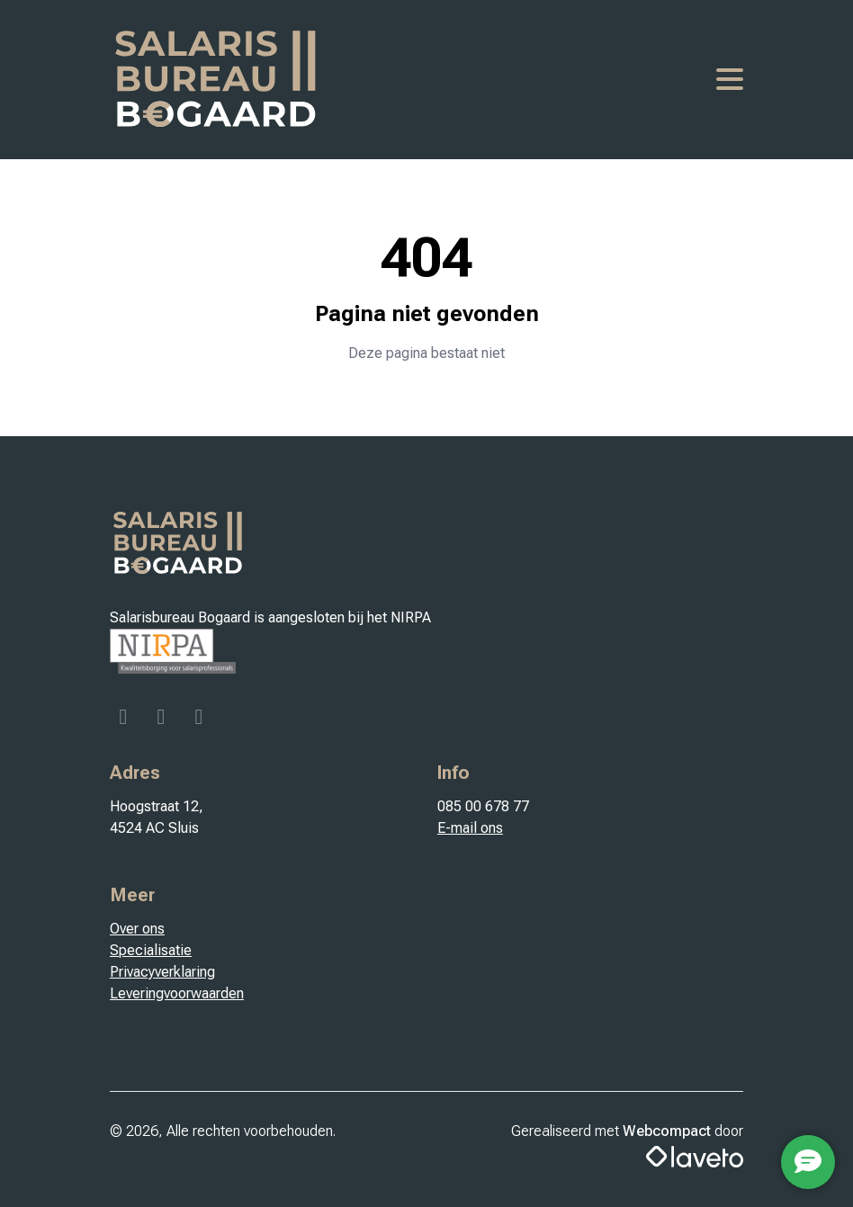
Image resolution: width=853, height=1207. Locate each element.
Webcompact (667, 1131)
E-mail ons (470, 827)
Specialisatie (151, 950)
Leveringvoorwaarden (177, 993)
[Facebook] (125, 719)
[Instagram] (163, 719)
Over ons (137, 928)
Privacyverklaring (162, 971)
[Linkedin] (198, 719)
